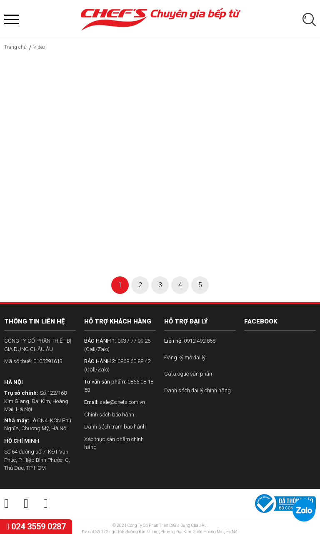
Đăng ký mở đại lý (184, 357)
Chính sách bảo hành (109, 414)
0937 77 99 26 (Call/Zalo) (117, 345)
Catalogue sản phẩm (189, 374)
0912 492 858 (189, 341)
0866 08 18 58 (118, 386)
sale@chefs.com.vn (114, 402)
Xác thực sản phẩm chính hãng (114, 443)
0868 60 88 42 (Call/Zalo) (117, 365)
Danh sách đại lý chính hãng (197, 390)
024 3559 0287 (36, 526)
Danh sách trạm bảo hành (115, 427)
